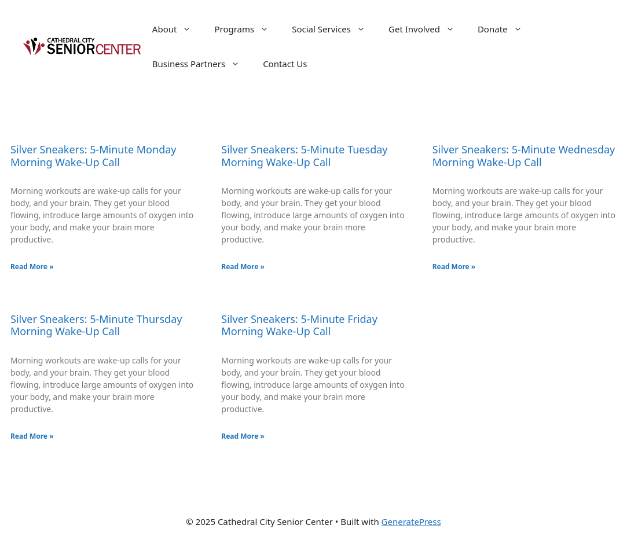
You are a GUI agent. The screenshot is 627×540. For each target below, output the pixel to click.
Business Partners (201, 63)
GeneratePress (411, 521)
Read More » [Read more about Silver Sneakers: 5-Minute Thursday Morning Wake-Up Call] (32, 436)
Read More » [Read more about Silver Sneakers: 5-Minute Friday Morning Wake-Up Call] (243, 436)
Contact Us (285, 63)
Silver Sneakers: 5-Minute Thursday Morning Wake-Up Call (96, 325)
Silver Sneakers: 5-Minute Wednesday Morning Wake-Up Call (523, 155)
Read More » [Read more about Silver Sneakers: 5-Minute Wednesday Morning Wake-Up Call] (454, 266)
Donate (506, 29)
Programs (247, 29)
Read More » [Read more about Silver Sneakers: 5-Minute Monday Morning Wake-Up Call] (32, 266)
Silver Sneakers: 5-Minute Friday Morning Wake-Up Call (299, 325)
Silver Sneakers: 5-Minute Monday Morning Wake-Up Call (93, 155)
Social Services (334, 29)
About (177, 29)
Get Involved (427, 29)
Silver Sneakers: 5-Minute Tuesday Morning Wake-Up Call (304, 155)
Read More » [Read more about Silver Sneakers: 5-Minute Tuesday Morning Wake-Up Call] (243, 266)
